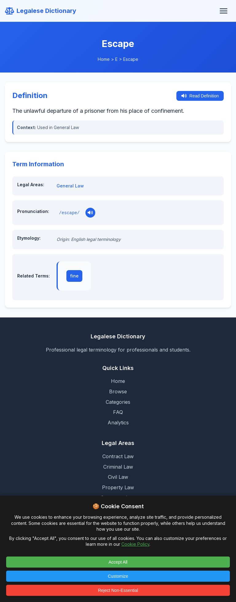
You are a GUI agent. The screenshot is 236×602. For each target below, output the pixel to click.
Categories (118, 402)
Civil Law (118, 477)
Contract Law (118, 456)
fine (74, 275)
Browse (118, 391)
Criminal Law (118, 467)
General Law (70, 185)
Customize (118, 576)
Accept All (117, 562)
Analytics (118, 422)
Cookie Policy (135, 544)
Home (104, 59)
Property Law (118, 487)
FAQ (118, 412)
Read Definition (200, 95)
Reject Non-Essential (118, 590)
